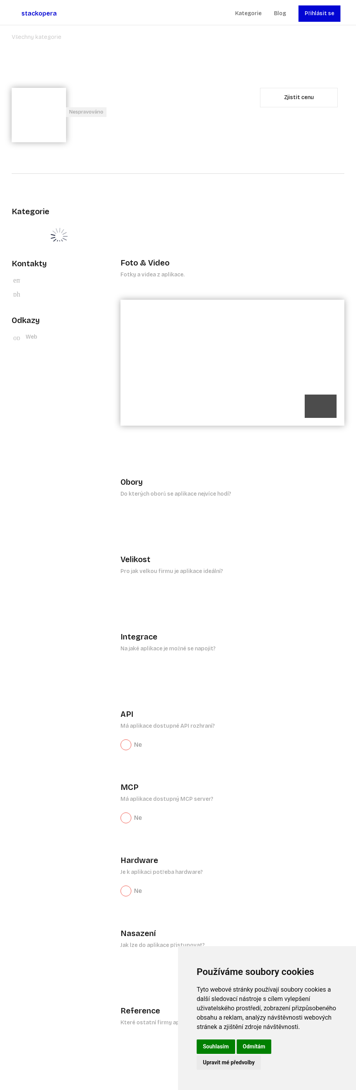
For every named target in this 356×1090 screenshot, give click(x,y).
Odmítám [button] (254, 1046)
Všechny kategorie (36, 36)
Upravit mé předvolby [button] (229, 1062)
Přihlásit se (319, 13)
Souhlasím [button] (216, 1046)
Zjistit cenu (299, 97)
